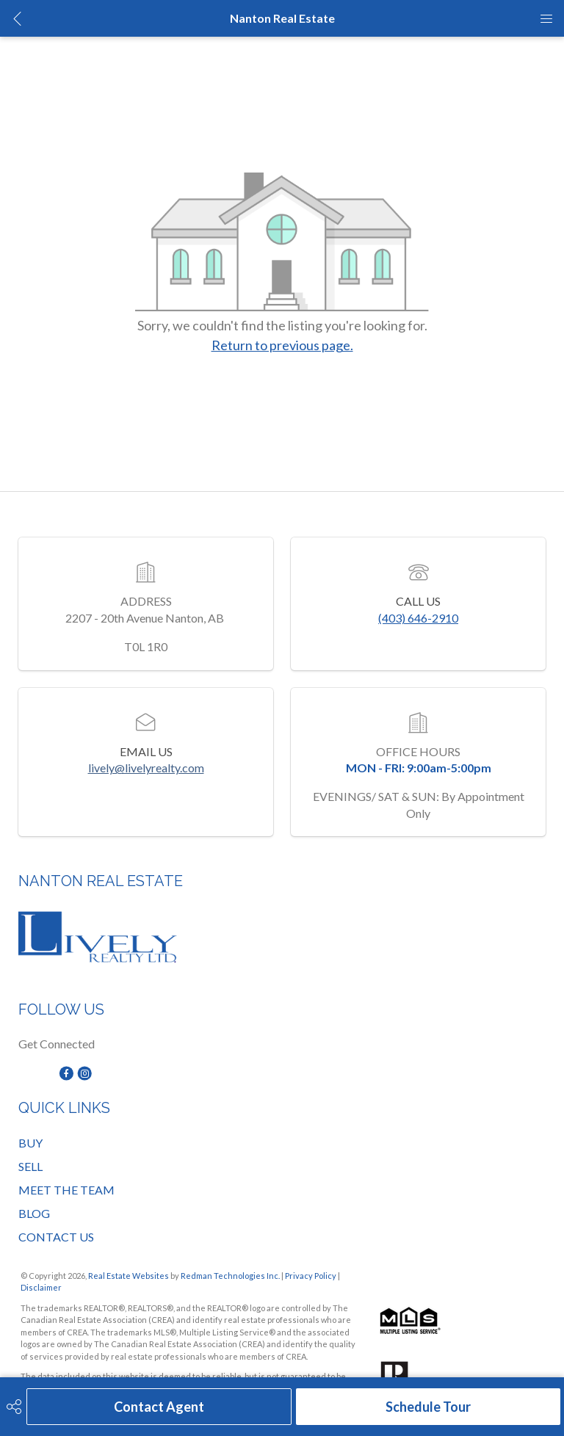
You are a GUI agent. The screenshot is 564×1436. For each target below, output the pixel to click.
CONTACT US (56, 1237)
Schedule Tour (428, 1407)
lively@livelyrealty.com (146, 768)
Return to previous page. (282, 345)
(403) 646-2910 (418, 618)
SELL (30, 1166)
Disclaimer (41, 1287)
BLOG (34, 1213)
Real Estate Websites (129, 1275)
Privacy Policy (310, 1275)
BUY (30, 1143)
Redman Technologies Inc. (231, 1275)
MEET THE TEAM (66, 1190)
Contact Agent (159, 1407)
